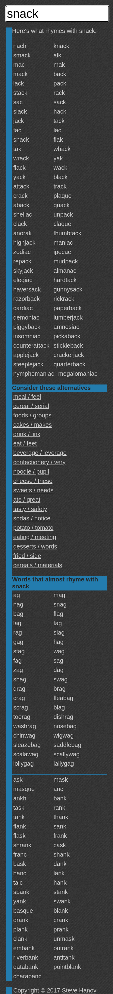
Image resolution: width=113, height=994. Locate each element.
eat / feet (25, 443)
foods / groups (32, 415)
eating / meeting (34, 537)
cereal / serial (31, 406)
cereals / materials (37, 565)
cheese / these (32, 481)
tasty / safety (30, 509)
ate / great (26, 499)
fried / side (27, 555)
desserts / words (35, 546)
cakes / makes (32, 424)
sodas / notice (31, 518)
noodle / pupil (31, 471)
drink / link (26, 434)
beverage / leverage (40, 452)
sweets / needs (33, 490)
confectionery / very (39, 462)
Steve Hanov (79, 990)
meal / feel (27, 396)
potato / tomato (33, 527)
